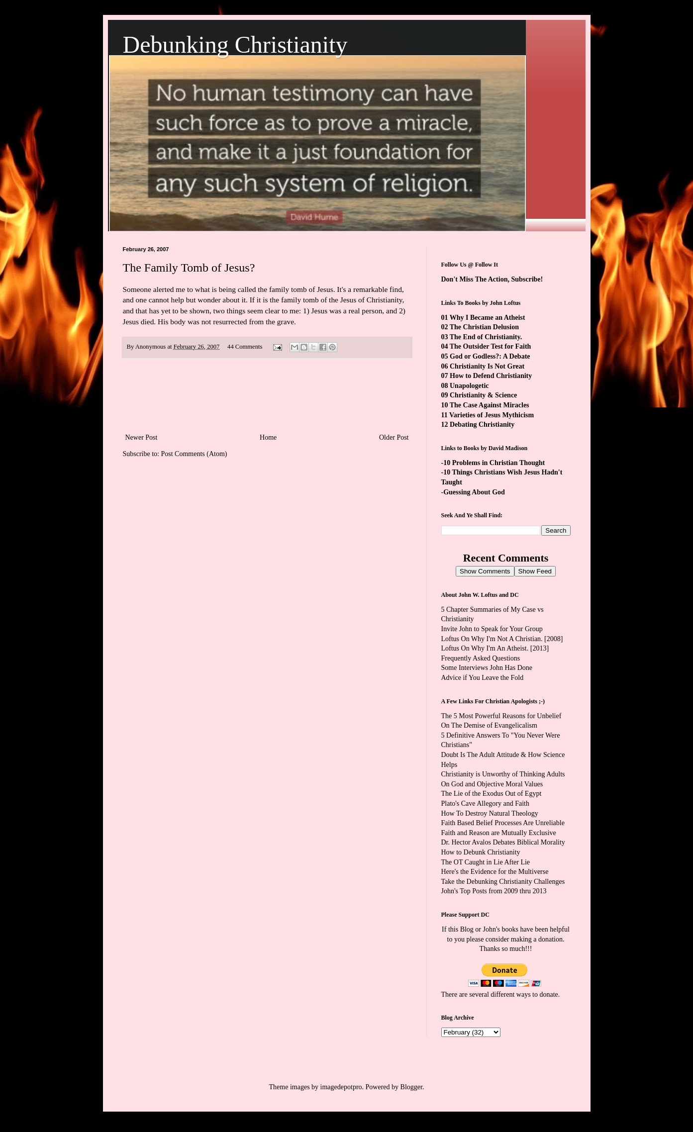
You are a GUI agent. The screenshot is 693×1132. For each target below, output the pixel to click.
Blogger (411, 1087)
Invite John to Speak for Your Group (492, 629)
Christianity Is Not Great (487, 366)
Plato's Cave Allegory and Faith (485, 803)
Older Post (394, 437)
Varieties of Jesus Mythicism (491, 415)
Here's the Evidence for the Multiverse (495, 871)
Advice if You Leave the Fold (482, 677)
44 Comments (244, 346)
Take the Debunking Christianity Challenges (503, 881)
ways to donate (537, 994)
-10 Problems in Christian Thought (493, 463)
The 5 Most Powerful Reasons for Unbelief (501, 716)
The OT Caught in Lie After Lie (485, 862)
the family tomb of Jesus (295, 289)
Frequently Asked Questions (480, 658)
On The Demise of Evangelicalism (489, 725)
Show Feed (535, 571)
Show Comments (485, 571)
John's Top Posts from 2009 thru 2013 (494, 891)
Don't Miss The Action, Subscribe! (492, 279)
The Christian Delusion (484, 327)
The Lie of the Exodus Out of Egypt (491, 793)
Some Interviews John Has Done (487, 667)
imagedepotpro (341, 1087)
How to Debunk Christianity (480, 852)
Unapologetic (469, 385)
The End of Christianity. (486, 337)
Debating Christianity (482, 424)
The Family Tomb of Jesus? (189, 267)
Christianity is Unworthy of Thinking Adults (503, 774)
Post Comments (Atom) (194, 454)
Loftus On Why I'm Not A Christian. (492, 639)
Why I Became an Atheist (487, 317)
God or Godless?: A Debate (490, 356)
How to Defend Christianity (491, 375)
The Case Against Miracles (489, 405)
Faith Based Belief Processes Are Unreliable (503, 823)
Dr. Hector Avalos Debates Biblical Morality (503, 842)
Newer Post (141, 437)
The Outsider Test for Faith (490, 346)
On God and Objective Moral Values (492, 784)
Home (268, 437)
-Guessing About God (473, 492)
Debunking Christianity (235, 44)
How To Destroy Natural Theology (489, 813)
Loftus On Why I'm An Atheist (484, 648)
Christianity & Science (483, 395)
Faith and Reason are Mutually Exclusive (498, 833)
